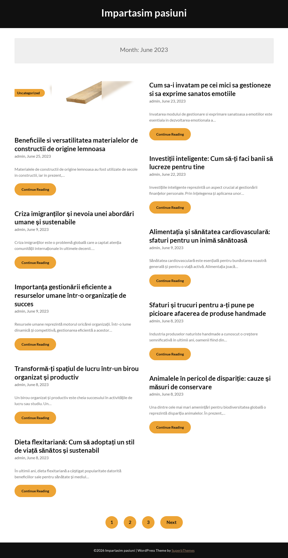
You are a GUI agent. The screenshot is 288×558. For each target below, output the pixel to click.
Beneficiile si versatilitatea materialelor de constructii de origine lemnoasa (76, 144)
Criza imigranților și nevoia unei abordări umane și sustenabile (74, 218)
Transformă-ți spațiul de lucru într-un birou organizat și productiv (77, 372)
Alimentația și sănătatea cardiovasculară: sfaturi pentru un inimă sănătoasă (209, 236)
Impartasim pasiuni (144, 13)
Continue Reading (35, 189)
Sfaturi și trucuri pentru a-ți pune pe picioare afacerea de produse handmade (207, 309)
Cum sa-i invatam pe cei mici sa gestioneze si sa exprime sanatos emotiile (210, 89)
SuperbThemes (183, 550)
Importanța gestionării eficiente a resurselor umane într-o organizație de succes (70, 295)
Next (172, 522)
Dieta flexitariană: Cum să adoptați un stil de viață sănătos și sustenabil (75, 446)
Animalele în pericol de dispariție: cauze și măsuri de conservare (210, 382)
